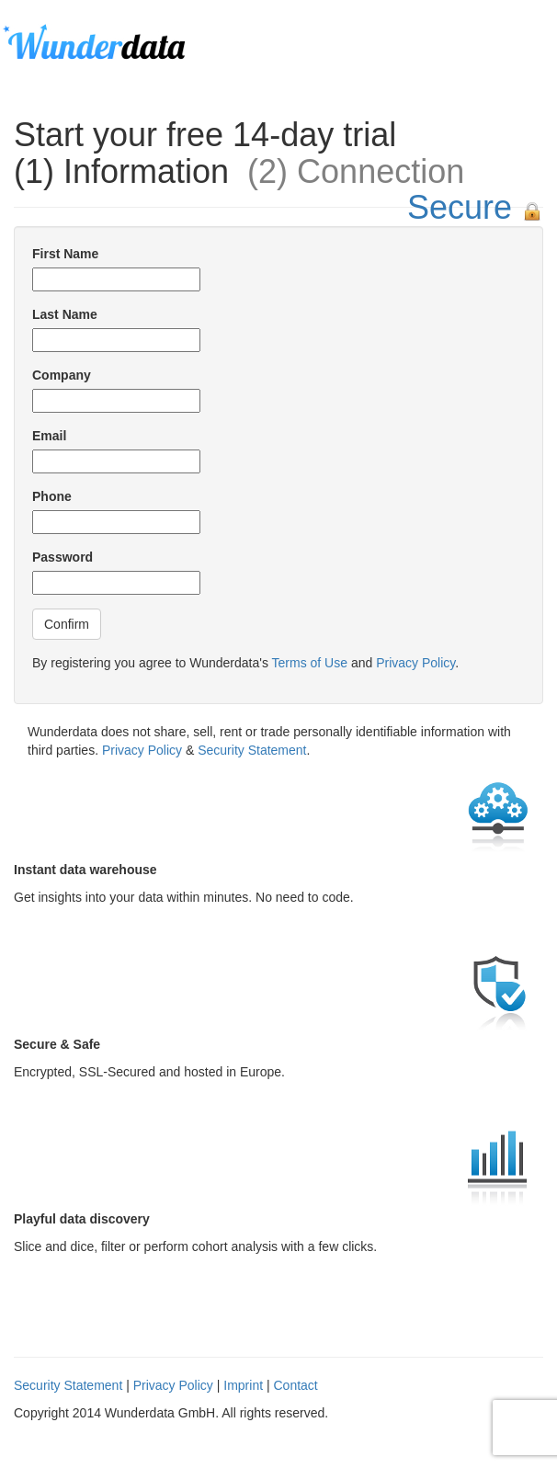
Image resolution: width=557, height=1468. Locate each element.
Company (61, 375)
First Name (65, 253)
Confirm (66, 624)
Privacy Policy (415, 662)
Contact (295, 1385)
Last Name (64, 314)
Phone (52, 496)
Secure (459, 207)
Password (62, 557)
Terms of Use (309, 662)
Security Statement (252, 750)
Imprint (243, 1385)
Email (49, 435)
